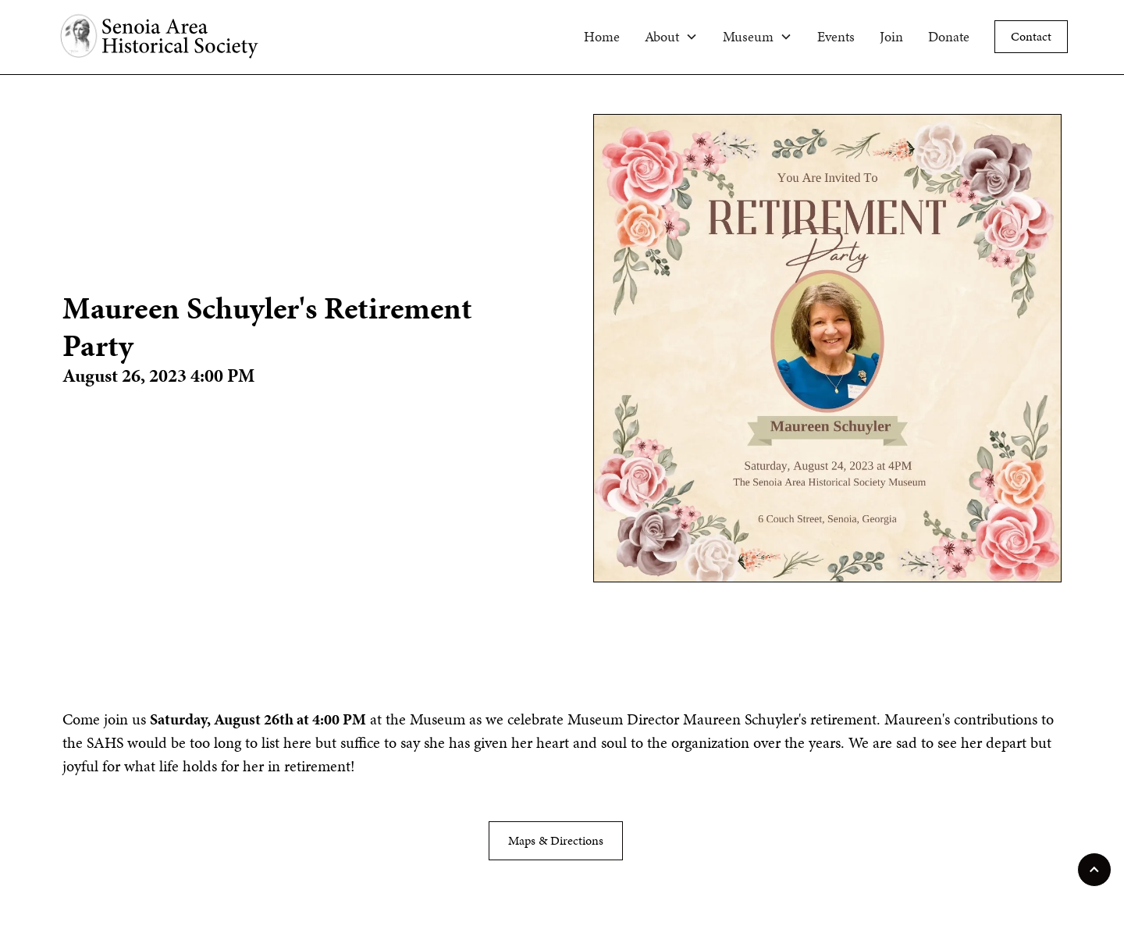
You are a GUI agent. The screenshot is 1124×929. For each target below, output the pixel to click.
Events (836, 36)
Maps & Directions (555, 840)
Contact (1031, 36)
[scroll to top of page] (1094, 869)
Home (602, 36)
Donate (948, 36)
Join (891, 36)
